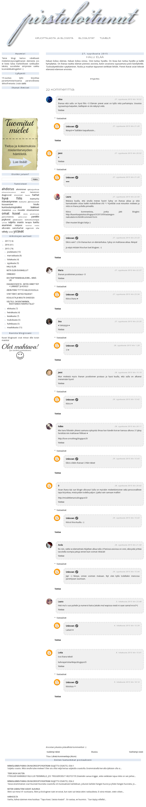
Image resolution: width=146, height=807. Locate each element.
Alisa (60, 99)
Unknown (70, 126)
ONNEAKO (11, 274)
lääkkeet (35, 207)
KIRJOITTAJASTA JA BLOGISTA (54, 38)
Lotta (60, 653)
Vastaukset (61, 118)
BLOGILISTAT (87, 38)
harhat (35, 195)
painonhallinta (8, 217)
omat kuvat (11, 213)
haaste (27, 195)
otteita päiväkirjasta (31, 214)
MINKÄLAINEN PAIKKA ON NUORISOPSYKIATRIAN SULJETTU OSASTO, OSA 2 (40, 781)
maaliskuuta (13, 327)
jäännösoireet (33, 202)
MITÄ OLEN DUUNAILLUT (17, 270)
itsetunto (23, 202)
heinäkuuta (12, 312)
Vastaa (61, 110)
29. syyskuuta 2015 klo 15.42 (126, 399)
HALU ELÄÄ (11, 267)
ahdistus (8, 189)
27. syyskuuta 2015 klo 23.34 (126, 294)
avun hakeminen (30, 192)
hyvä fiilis (95, 79)
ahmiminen (21, 189)
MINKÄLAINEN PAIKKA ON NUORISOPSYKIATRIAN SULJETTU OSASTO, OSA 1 (40, 766)
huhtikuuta (12, 324)
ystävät (19, 231)
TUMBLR (105, 38)
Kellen (60, 426)
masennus (6, 210)
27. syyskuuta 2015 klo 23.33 (126, 238)
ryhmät (4, 222)
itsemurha (34, 199)
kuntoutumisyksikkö (12, 207)
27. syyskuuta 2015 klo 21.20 (126, 126)
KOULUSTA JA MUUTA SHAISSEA (20, 298)
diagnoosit (7, 195)
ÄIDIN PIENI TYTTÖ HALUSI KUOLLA (22, 290)
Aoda (60, 545)
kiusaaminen (7, 204)
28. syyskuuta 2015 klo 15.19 (128, 372)
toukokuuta (12, 320)
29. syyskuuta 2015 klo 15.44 (126, 572)
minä (14, 210)
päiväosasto (18, 220)
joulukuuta (12, 252)
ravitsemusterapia (32, 220)
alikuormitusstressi (9, 192)
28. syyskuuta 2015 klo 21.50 (128, 545)
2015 (7, 249)
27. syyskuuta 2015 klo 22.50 (126, 197)
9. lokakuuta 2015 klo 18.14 (127, 682)
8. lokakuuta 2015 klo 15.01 (128, 653)
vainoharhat (17, 228)
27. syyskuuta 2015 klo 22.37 (128, 270)
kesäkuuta (12, 316)
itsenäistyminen (10, 201)
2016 (7, 245)
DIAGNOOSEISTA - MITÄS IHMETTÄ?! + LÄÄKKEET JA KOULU (23, 285)
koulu (36, 204)
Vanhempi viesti (136, 752)
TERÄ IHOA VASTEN (15, 773)
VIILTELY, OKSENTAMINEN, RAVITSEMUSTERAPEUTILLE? (20, 303)
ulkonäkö (6, 228)
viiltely (5, 231)
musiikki (21, 210)
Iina (59, 321)
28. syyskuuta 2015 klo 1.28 (127, 345)
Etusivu (94, 752)
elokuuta (11, 308)
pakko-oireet (22, 217)
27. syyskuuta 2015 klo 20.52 (128, 153)
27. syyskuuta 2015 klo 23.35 (128, 321)
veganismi (30, 228)
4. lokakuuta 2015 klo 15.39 (127, 625)
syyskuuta (12, 263)
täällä (23, 83)
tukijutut (18, 225)
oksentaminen (32, 210)
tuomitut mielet (32, 225)
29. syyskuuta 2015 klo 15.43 (126, 459)
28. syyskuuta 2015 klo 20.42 (128, 486)
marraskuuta (13, 256)
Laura (68, 197)
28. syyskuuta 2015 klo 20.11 (128, 426)
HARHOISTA (12, 797)
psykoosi (6, 219)
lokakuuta (12, 259)
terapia (28, 222)
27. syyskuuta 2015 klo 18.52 (128, 99)
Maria (60, 270)
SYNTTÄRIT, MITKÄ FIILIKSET (19, 294)
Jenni (60, 153)
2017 (7, 241)
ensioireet (18, 195)
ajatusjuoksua (33, 189)
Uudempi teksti (53, 752)
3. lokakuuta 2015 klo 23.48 (128, 601)
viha (37, 228)
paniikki (35, 216)
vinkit (11, 232)
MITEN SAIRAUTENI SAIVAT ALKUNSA (23, 789)
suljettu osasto (16, 222)
